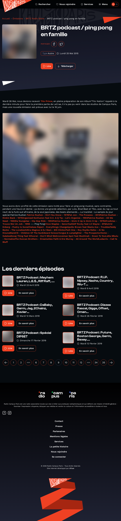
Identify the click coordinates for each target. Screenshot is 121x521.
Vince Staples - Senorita (58, 224)
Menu (103, 4)
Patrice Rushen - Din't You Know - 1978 (48, 215)
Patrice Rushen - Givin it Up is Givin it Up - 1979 (78, 221)
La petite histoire (60, 446)
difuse (71, 468)
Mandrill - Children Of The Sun (26, 233)
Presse (60, 426)
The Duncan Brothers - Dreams (31, 239)
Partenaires (60, 431)
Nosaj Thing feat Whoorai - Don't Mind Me (33, 236)
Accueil (6, 18)
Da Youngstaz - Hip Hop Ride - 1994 (34, 221)
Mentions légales (60, 436)
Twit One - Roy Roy (76, 230)
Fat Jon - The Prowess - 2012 (84, 215)
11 (73, 362)
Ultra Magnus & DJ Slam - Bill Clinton (46, 230)
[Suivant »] (111, 362)
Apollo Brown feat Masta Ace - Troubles (88, 227)
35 (103, 362)
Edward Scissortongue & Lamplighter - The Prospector (71, 233)
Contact (60, 421)
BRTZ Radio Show (35, 18)
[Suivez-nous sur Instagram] (10, 413)
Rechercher (43, 4)
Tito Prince (46, 101)
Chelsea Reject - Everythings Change (47, 227)
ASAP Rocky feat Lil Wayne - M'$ (88, 224)
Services (87, 4)
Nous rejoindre (65, 4)
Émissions (18, 18)
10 (66, 362)
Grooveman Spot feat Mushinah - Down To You (80, 236)
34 (96, 362)
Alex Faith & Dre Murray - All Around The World (73, 239)
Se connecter (60, 456)
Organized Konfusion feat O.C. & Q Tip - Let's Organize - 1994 (55, 218)
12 (81, 362)
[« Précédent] (6, 362)
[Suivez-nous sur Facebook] (4, 413)
